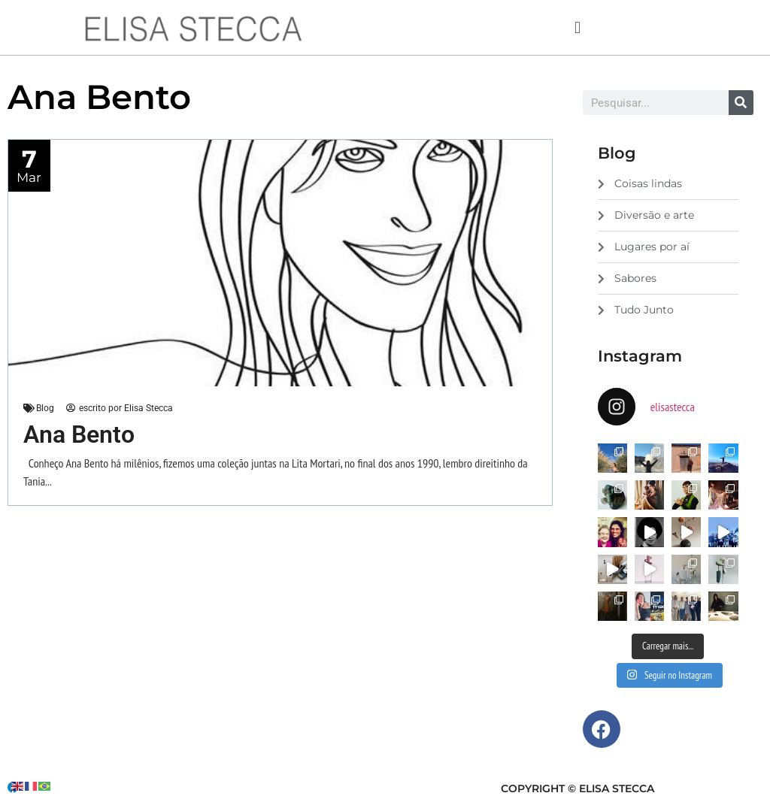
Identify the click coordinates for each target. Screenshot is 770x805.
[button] (577, 27)
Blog (45, 408)
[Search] (741, 102)
